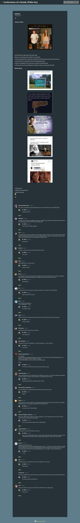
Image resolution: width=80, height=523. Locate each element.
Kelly (19, 315)
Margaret (20, 218)
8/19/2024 (26, 472)
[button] (15, 18)
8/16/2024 (33, 387)
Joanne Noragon (22, 373)
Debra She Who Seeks (23, 205)
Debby (20, 400)
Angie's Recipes (22, 428)
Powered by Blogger (40, 521)
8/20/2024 (22, 485)
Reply (19, 215)
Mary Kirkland (21, 341)
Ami (19, 232)
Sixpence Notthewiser (23, 354)
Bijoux (20, 274)
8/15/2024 (31, 205)
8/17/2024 (23, 459)
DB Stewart (21, 328)
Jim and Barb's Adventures (24, 387)
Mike (19, 261)
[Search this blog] (72, 2)
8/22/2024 (29, 209)
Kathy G (20, 248)
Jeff (19, 485)
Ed (19, 288)
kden (19, 459)
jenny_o (20, 443)
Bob (19, 301)
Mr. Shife (24, 209)
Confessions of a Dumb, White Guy (21, 2)
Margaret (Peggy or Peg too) (25, 414)
